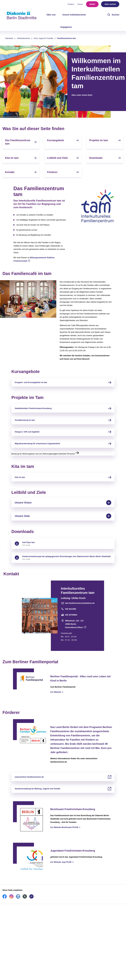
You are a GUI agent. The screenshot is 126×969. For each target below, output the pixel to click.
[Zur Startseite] (22, 15)
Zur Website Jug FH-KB (60, 862)
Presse (80, 4)
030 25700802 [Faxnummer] (69, 615)
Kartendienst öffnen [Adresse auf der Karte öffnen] (74, 627)
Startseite (9, 38)
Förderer (71, 4)
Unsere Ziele (63, 516)
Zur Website (55, 692)
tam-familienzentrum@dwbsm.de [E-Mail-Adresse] (78, 603)
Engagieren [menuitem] (66, 27)
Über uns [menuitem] (51, 15)
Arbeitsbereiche (23, 38)
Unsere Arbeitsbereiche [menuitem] (74, 15)
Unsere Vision (63, 502)
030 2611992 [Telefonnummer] (68, 609)
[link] (5, 898)
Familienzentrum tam (66, 38)
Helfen (92, 4)
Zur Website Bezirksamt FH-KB (64, 827)
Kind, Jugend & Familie (43, 38)
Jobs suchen (110, 4)
